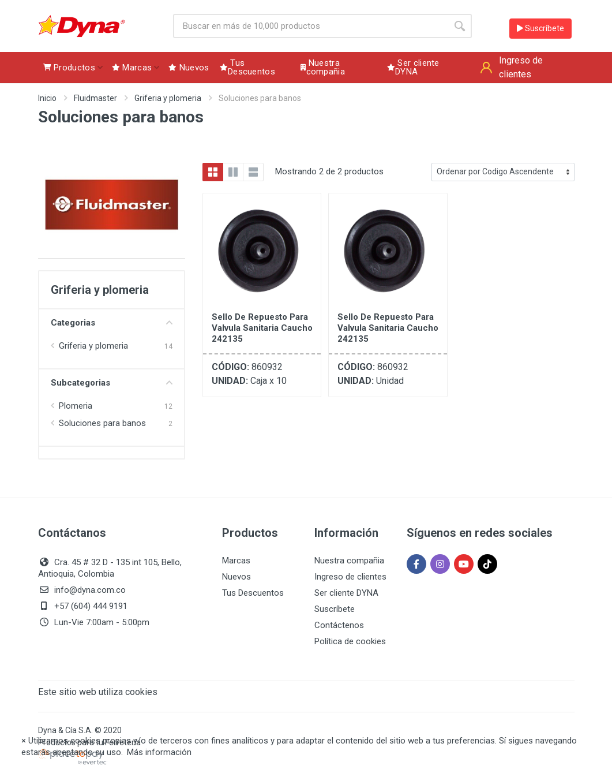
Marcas (236, 560)
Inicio (47, 98)
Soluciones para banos (102, 423)
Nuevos (236, 576)
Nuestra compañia (349, 560)
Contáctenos (339, 625)
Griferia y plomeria (167, 98)
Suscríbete (540, 28)
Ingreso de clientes (350, 576)
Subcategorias (111, 383)
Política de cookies (350, 641)
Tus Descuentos (253, 593)
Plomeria (75, 406)
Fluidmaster (95, 98)
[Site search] (310, 26)
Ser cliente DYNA (346, 593)
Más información (159, 752)
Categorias (111, 322)
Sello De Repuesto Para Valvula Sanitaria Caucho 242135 (262, 328)
